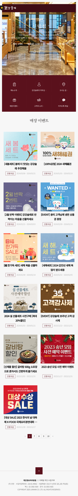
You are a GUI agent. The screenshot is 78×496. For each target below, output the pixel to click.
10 (48, 436)
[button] (53, 71)
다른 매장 (36, 52)
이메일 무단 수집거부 (47, 480)
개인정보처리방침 (29, 480)
